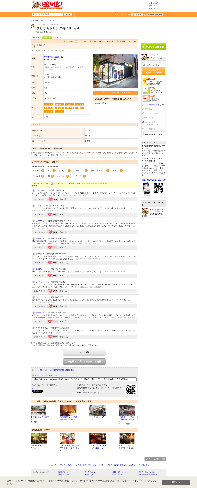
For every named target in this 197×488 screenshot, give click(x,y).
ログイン (137, 14)
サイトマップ (60, 465)
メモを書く (111, 41)
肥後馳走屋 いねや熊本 (68, 417)
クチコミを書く (68, 41)
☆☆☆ (38, 190)
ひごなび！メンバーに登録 (152, 163)
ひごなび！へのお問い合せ (139, 465)
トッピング (81, 170)
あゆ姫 (38, 239)
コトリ (38, 282)
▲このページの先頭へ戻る (155, 459)
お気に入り (97, 41)
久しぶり (38, 176)
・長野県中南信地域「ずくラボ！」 (148, 474)
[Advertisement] (106, 5)
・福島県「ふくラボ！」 (64, 474)
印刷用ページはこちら (128, 41)
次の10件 (84, 352)
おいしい (65, 170)
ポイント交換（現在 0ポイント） (152, 123)
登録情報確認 (150, 129)
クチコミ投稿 (81, 465)
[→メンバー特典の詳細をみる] (153, 105)
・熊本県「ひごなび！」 (91, 472)
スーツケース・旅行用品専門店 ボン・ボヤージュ (69, 447)
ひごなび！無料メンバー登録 (153, 71)
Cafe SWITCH (36, 446)
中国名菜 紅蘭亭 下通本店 (40, 418)
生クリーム (79, 176)
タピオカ (38, 170)
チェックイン (83, 41)
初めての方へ (155, 3)
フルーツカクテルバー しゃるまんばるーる (99, 447)
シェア (34, 388)
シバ (37, 206)
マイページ (149, 118)
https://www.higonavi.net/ (154, 180)
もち (52, 170)
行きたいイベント (152, 113)
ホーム (153, 8)
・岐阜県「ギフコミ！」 (118, 474)
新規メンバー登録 (153, 14)
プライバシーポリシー (96, 465)
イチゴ (118, 170)
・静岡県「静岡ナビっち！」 (119, 472)
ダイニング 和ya (125, 446)
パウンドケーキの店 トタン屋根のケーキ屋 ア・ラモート (128, 419)
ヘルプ (153, 5)
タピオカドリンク (100, 170)
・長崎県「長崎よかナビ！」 (146, 472)
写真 (56, 38)
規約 (116, 465)
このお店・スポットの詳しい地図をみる (115, 93)
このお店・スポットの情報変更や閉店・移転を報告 (54, 370)
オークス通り (100, 103)
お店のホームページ (52, 117)
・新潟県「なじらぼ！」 (91, 474)
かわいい (63, 176)
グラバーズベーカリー (97, 417)
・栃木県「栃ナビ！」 (64, 472)
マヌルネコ (40, 328)
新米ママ (39, 221)
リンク (109, 465)
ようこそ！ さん (122, 14)
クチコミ (47, 38)
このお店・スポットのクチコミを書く (84, 361)
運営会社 (123, 465)
